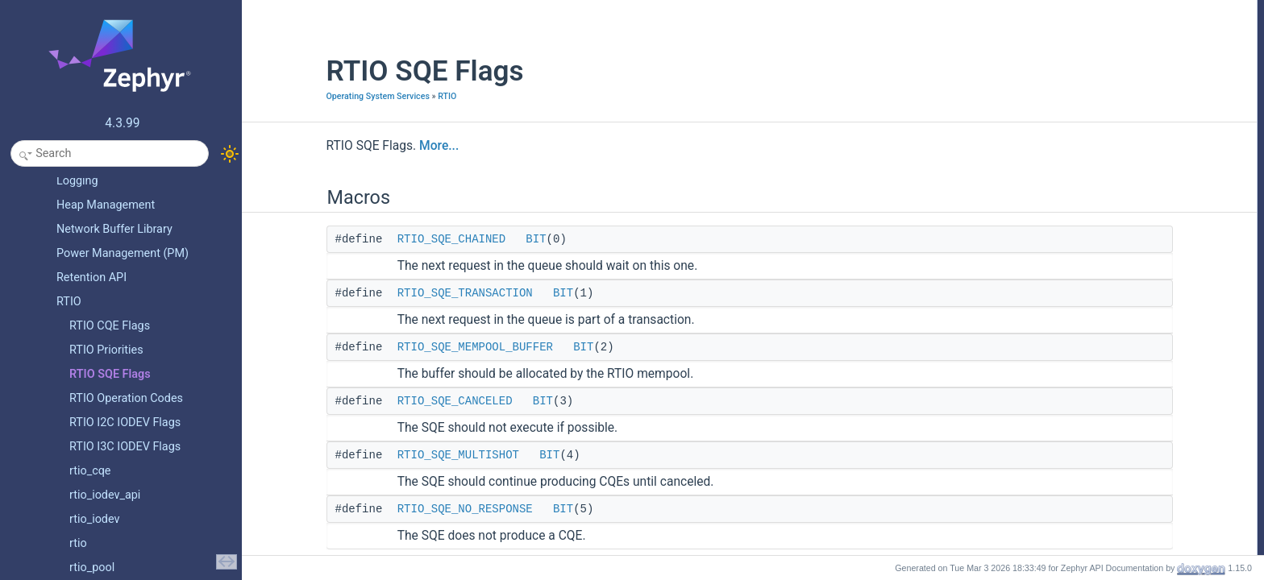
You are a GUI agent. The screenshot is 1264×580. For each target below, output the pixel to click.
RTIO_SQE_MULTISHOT (386, 455)
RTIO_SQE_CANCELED (383, 401)
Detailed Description (1090, 133)
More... (368, 146)
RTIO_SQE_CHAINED (380, 239)
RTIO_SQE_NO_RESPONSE (393, 509)
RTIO (376, 96)
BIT (465, 239)
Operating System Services (306, 96)
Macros (1063, 8)
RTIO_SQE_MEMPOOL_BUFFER (403, 347)
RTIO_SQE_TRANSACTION (393, 293)
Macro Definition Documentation (1116, 150)
